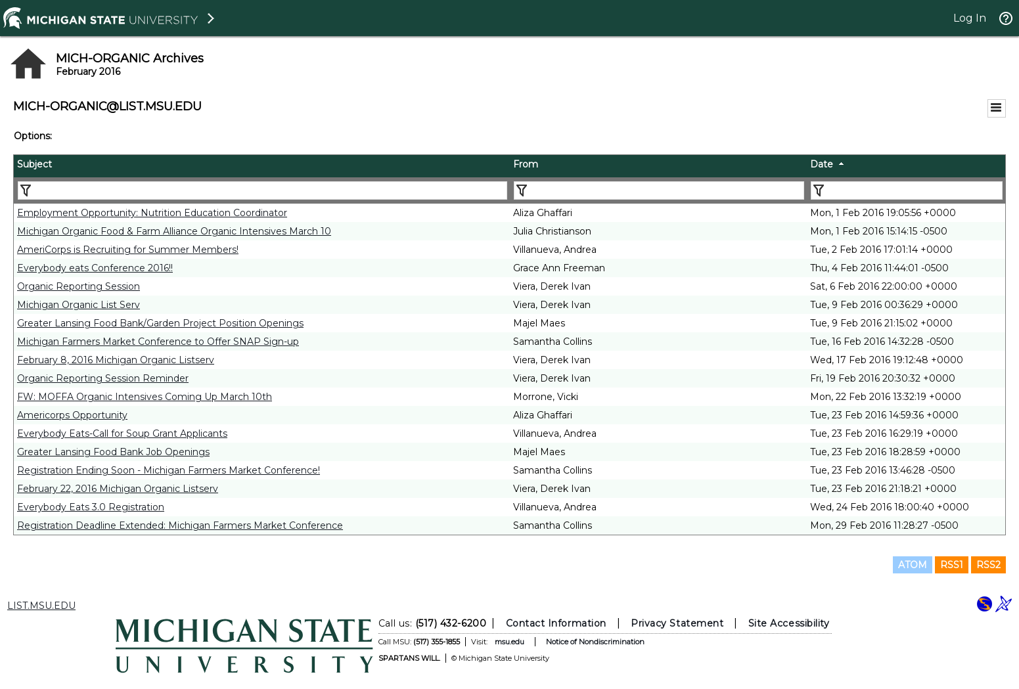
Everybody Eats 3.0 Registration (90, 507)
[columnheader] (262, 166)
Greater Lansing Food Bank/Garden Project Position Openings (160, 323)
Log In (969, 18)
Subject (34, 164)
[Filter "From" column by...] (659, 190)
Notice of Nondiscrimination (594, 641)
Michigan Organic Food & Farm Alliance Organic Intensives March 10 (174, 231)
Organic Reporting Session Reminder (103, 378)
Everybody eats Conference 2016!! (95, 268)
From (525, 164)
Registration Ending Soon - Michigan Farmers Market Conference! (168, 470)
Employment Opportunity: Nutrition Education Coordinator (152, 213)
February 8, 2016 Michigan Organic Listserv (115, 360)
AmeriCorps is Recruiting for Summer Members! (127, 250)
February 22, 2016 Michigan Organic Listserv (117, 489)
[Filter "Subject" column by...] (262, 190)
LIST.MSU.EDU (41, 605)
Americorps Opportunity (72, 415)
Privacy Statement (677, 623)
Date (821, 164)
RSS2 (988, 565)
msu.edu (509, 641)
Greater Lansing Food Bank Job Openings (113, 452)
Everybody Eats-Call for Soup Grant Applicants (122, 433)
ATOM (912, 565)
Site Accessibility (788, 623)
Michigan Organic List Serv (78, 305)
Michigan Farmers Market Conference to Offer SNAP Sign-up (158, 341)
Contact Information (555, 623)
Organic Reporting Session (78, 286)
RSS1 (951, 565)
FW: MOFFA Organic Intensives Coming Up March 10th (144, 397)
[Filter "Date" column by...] (907, 190)
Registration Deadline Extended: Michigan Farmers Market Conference (180, 525)
